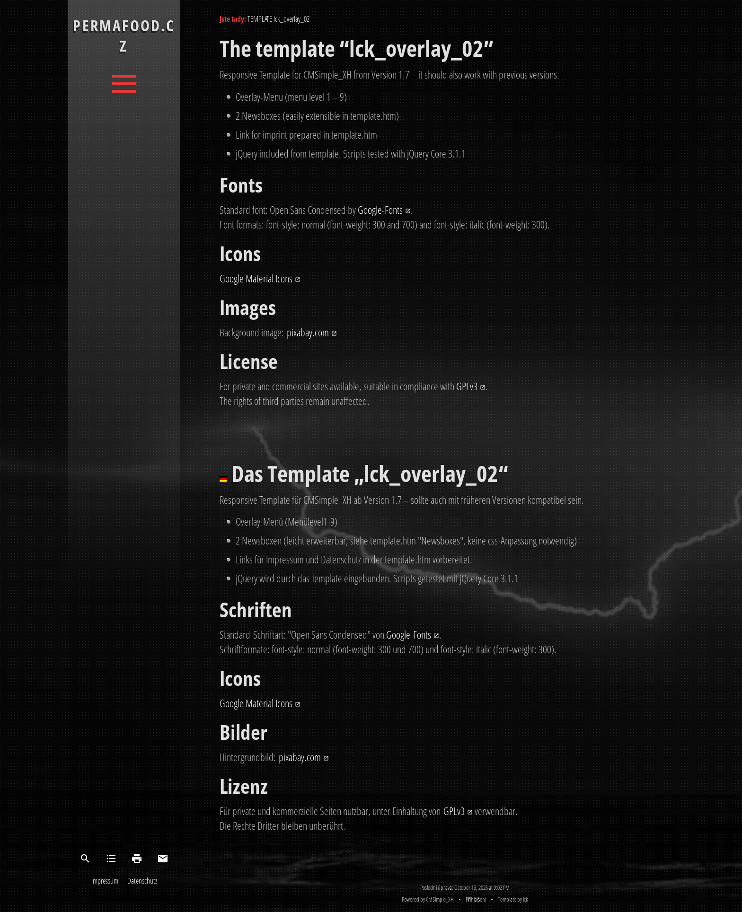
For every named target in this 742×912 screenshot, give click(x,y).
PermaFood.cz (124, 35)
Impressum (104, 881)
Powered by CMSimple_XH (428, 899)
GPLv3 (466, 386)
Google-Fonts (380, 209)
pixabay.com (308, 332)
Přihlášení (476, 899)
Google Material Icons (256, 278)
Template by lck (513, 899)
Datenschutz (142, 881)
